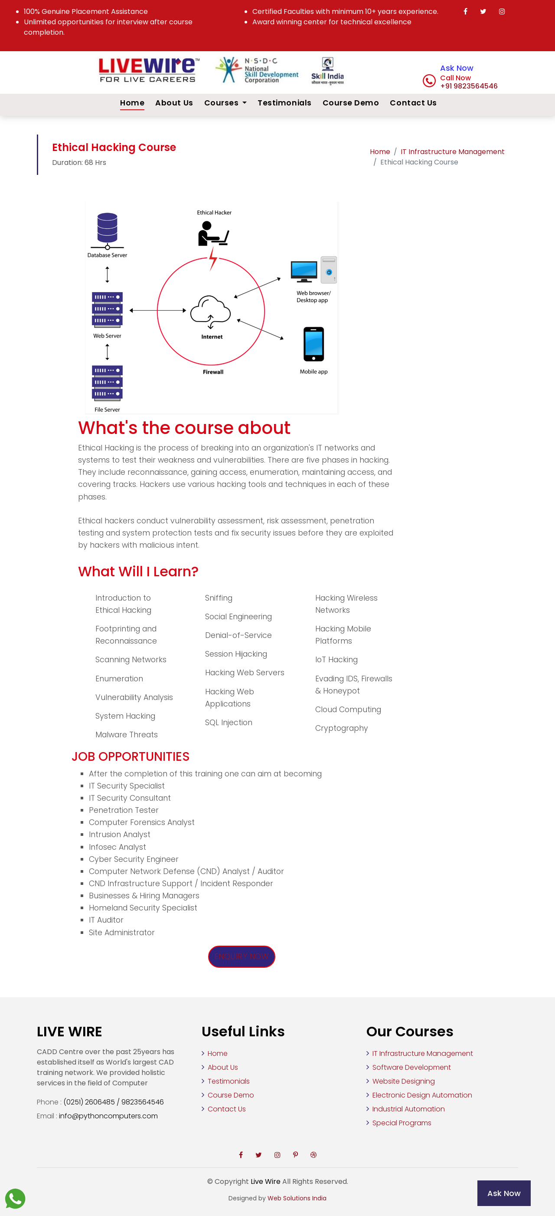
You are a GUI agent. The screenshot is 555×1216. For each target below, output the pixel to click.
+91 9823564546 (469, 86)
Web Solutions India (297, 1198)
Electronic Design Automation (422, 1095)
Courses (222, 103)
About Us (174, 103)
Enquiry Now (242, 956)
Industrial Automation (408, 1109)
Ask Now (456, 67)
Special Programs (401, 1123)
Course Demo (351, 103)
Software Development (411, 1067)
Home (132, 103)
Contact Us (413, 103)
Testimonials (284, 103)
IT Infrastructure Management (453, 152)
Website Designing (403, 1081)
